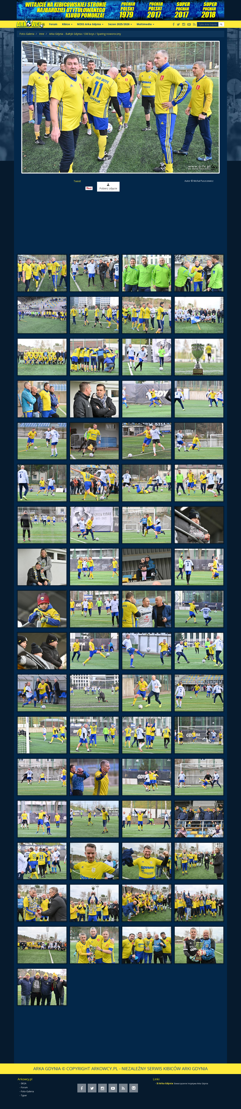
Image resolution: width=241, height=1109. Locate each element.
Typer (24, 1095)
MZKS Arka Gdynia (90, 24)
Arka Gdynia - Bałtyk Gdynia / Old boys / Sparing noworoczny (85, 34)
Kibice (67, 24)
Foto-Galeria (26, 34)
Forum (53, 24)
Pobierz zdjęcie (108, 186)
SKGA (23, 1083)
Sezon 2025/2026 (120, 24)
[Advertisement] (120, 222)
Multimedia (145, 24)
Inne (41, 34)
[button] (221, 24)
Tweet (77, 181)
